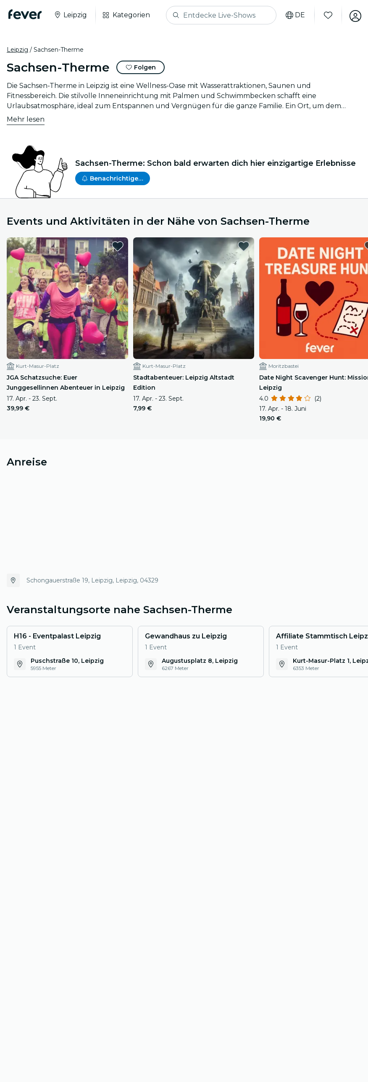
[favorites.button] (107, 246)
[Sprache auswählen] (292, 15)
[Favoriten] (325, 15)
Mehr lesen (26, 119)
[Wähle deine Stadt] (71, 15)
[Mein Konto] (352, 15)
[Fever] (26, 14)
